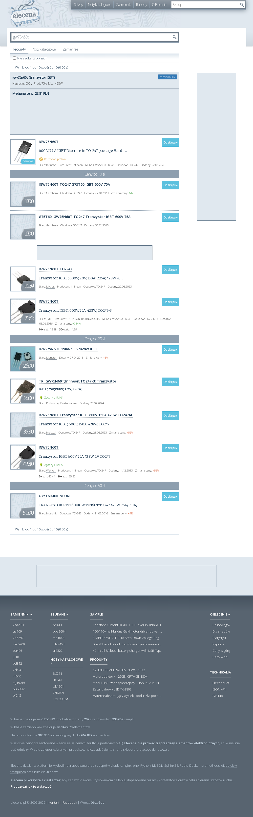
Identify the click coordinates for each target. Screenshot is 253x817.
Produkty (19, 49)
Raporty (141, 4)
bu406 (17, 651)
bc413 (57, 625)
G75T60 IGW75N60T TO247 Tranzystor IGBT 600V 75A (84, 216)
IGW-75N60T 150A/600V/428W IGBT (68, 348)
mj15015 (19, 683)
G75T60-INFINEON (54, 495)
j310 (16, 657)
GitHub (217, 696)
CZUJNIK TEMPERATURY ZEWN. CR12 (119, 670)
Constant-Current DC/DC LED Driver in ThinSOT (127, 625)
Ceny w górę (221, 651)
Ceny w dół (220, 657)
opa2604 (59, 632)
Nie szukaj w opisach (32, 58)
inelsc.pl (51, 432)
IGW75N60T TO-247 (55, 269)
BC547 (57, 680)
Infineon (51, 165)
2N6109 (58, 693)
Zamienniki (123, 4)
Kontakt (53, 802)
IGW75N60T (49, 141)
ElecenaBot (220, 683)
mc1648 (58, 638)
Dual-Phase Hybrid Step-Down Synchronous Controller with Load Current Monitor (128, 644)
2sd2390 (19, 625)
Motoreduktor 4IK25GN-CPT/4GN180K (120, 677)
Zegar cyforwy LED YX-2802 (112, 689)
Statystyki (219, 638)
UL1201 (58, 687)
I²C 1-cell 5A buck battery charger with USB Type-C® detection (128, 651)
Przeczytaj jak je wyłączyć (30, 786)
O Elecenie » (220, 614)
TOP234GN (61, 699)
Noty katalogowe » (66, 661)
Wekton (51, 470)
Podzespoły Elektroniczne (61, 403)
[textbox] (204, 4)
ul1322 (58, 651)
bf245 (17, 696)
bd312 (17, 664)
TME (48, 319)
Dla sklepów (221, 632)
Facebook (70, 802)
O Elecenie (159, 4)
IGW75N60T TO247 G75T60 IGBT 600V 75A (74, 184)
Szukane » (59, 614)
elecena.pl (25, 13)
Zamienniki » (167, 77)
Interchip (51, 513)
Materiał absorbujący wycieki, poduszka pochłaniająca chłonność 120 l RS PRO (128, 696)
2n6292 (18, 638)
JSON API (219, 689)
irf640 (17, 676)
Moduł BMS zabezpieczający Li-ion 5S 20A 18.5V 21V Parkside (128, 683)
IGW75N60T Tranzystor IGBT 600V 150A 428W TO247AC (86, 415)
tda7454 (58, 644)
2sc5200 (19, 644)
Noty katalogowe (99, 4)
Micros (50, 286)
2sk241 (18, 670)
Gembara (52, 193)
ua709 (17, 632)
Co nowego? (221, 625)
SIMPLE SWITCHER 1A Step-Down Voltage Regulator (128, 638)
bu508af (19, 689)
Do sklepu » (170, 142)
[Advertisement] (95, 253)
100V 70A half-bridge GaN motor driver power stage (128, 632)
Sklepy (78, 4)
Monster (51, 357)
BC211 (57, 674)
